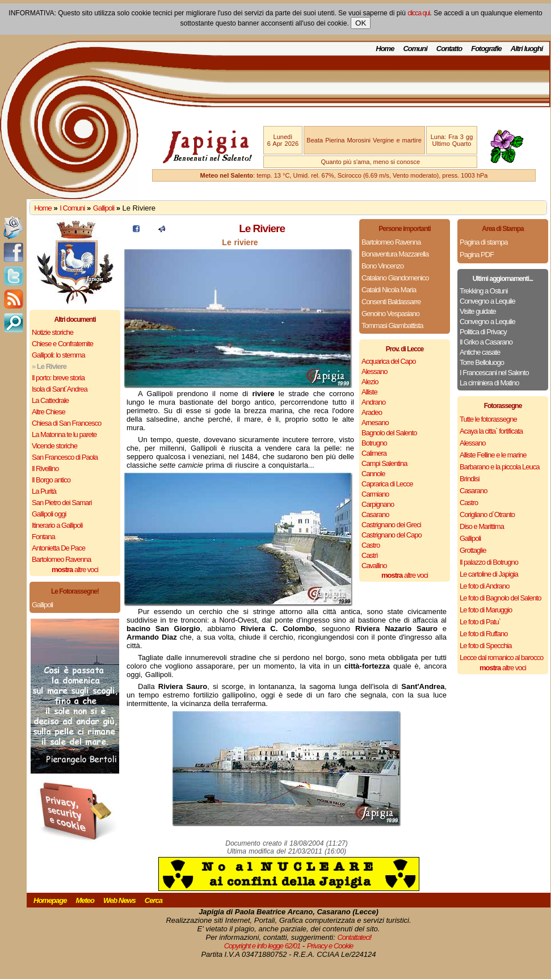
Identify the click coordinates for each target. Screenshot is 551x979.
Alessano (374, 371)
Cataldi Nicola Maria (388, 289)
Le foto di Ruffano (483, 633)
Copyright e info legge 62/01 (262, 946)
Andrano (373, 402)
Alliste (369, 392)
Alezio (369, 381)
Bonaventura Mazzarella (394, 254)
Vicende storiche (54, 446)
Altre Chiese (48, 411)
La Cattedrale (50, 400)
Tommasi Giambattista (392, 325)
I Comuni (72, 208)
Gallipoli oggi (49, 514)
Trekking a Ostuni (483, 291)
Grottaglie (473, 550)
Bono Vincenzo (382, 266)
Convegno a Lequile (487, 301)
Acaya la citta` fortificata (491, 431)
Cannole (373, 473)
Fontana (43, 536)
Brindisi (470, 478)
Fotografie (486, 48)
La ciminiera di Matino (489, 383)
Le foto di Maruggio (486, 610)
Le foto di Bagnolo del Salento (500, 598)
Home (385, 48)
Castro (370, 545)
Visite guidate (478, 311)
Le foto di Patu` (480, 621)
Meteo (84, 900)
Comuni (415, 48)
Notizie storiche (52, 332)
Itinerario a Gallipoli (57, 525)
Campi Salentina (384, 463)
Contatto (449, 48)
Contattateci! (354, 937)
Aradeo (371, 412)
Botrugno (374, 443)
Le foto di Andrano (485, 586)
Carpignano (377, 504)
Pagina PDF (477, 254)
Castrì (369, 555)
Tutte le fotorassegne (488, 419)
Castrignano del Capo (391, 535)
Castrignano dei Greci (391, 524)
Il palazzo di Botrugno (489, 562)
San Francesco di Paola (65, 457)
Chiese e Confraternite (62, 343)
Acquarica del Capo (388, 361)
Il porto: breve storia (58, 377)
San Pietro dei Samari (61, 502)
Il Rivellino (45, 468)
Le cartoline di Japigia (489, 574)
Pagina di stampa (483, 242)
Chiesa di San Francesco (66, 423)
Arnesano (375, 422)
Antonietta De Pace (58, 548)
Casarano (375, 514)
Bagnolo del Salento (389, 432)
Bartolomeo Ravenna (61, 559)
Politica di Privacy (483, 331)
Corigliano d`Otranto (487, 514)
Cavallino (373, 565)
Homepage (49, 900)
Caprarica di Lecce (387, 484)
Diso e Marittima (482, 526)
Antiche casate (480, 352)
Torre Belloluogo (482, 362)
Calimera (373, 453)
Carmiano (375, 494)
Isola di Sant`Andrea (59, 389)
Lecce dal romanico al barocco (501, 657)
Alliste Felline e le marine (493, 455)
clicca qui (418, 13)
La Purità (44, 491)
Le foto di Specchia (486, 645)
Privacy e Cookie (330, 946)
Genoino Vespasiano (390, 313)
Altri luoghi (527, 48)
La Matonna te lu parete (64, 434)
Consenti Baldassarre (390, 301)
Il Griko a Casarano (486, 342)
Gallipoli (103, 208)
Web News (119, 900)
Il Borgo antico (51, 480)
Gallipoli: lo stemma (58, 355)
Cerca (153, 900)
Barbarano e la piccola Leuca (499, 467)
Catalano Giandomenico (394, 278)
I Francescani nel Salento (494, 372)
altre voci (75, 569)
